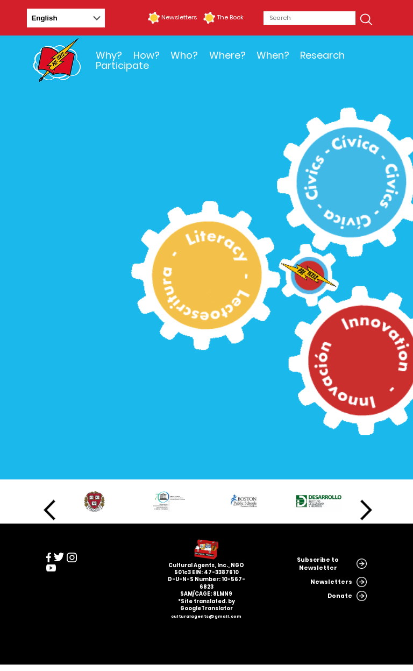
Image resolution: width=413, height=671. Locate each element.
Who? (184, 55)
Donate (339, 596)
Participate (122, 65)
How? (146, 55)
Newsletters (179, 17)
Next (366, 510)
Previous (49, 510)
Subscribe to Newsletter (318, 564)
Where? (227, 55)
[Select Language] (66, 18)
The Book (230, 17)
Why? (109, 55)
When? (273, 55)
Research (322, 55)
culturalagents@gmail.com (206, 616)
